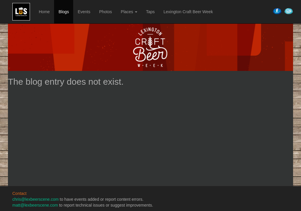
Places (129, 11)
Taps (150, 11)
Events (84, 11)
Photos (105, 11)
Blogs (63, 11)
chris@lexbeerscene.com (35, 199)
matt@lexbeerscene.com (35, 205)
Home (44, 11)
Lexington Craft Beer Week (188, 11)
